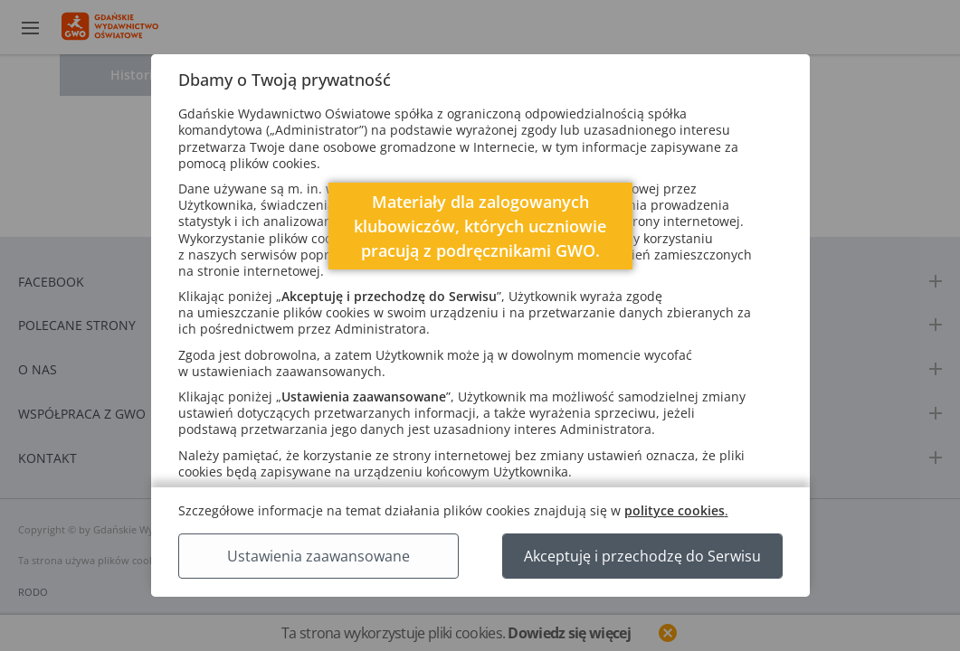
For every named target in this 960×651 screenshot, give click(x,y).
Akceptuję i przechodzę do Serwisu (642, 556)
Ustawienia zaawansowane (318, 556)
